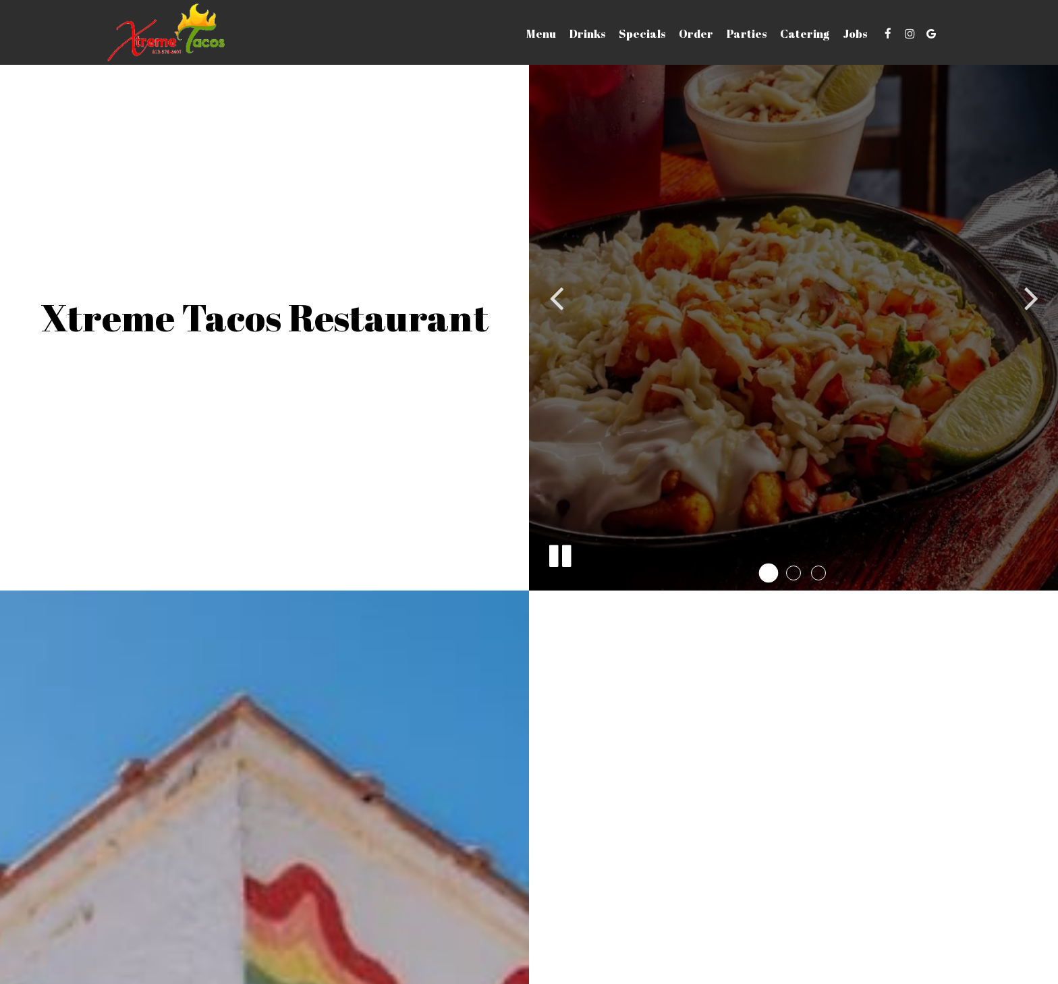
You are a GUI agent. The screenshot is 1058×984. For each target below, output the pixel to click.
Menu (541, 33)
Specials (642, 33)
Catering (804, 33)
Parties (747, 33)
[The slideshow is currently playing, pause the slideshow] (559, 553)
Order (696, 33)
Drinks (587, 33)
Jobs (855, 33)
